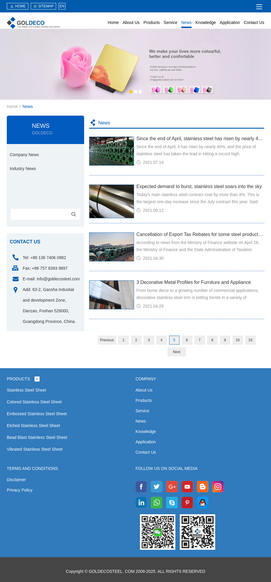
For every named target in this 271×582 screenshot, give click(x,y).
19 (250, 340)
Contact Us (254, 22)
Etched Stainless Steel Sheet (33, 425)
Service (170, 22)
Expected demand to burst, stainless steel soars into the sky (199, 186)
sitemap (46, 6)
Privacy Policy (19, 490)
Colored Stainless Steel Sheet (34, 402)
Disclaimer (16, 479)
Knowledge (205, 22)
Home (113, 22)
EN (62, 6)
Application (230, 22)
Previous (107, 340)
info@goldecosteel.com (58, 279)
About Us (131, 22)
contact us (25, 241)
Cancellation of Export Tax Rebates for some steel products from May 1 (200, 234)
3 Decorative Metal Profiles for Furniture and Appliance (193, 282)
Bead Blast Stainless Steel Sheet (37, 437)
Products (151, 22)
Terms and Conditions (32, 468)
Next (176, 352)
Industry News (23, 168)
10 (237, 340)
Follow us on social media (166, 468)
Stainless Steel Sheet (26, 390)
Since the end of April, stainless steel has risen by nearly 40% (200, 138)
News (186, 22)
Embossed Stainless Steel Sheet (37, 413)
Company (146, 378)
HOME (20, 6)
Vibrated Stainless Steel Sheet (35, 449)
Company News (24, 154)
